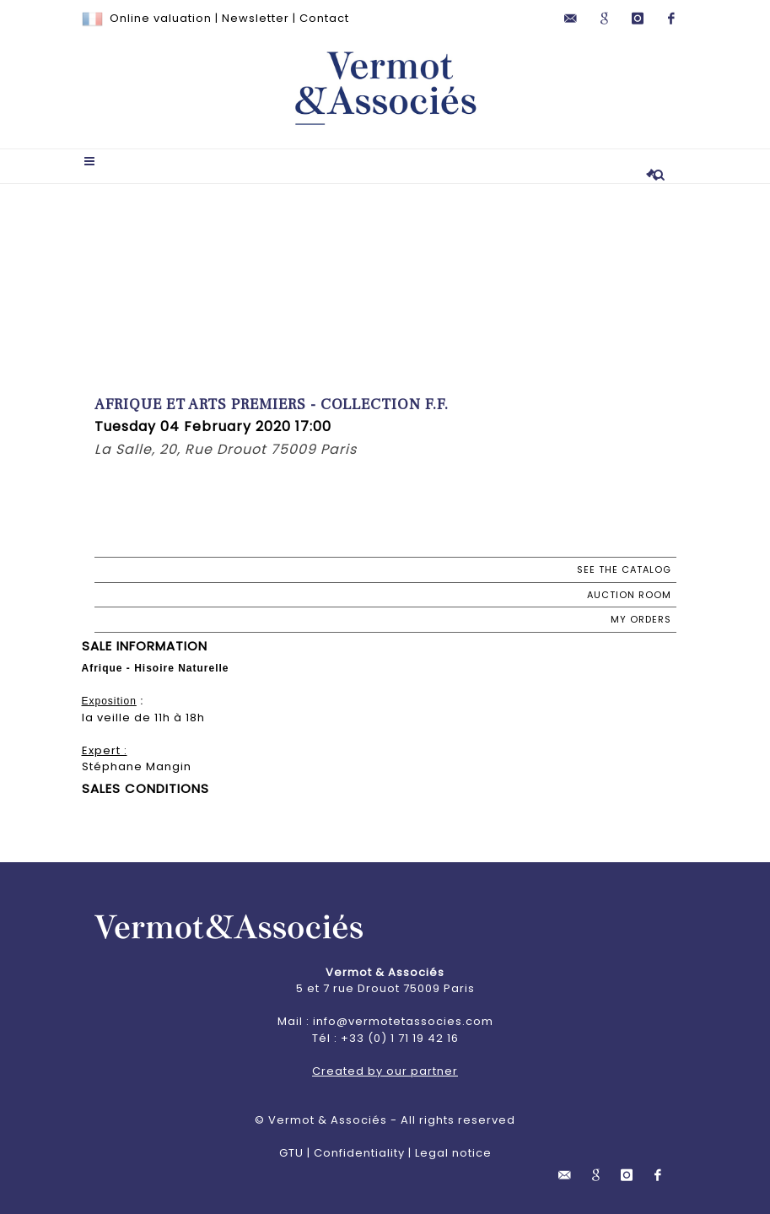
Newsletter (255, 18)
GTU (291, 1153)
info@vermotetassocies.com (403, 1021)
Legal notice (453, 1153)
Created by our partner (385, 1071)
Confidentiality (359, 1153)
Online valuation (161, 18)
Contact (324, 18)
